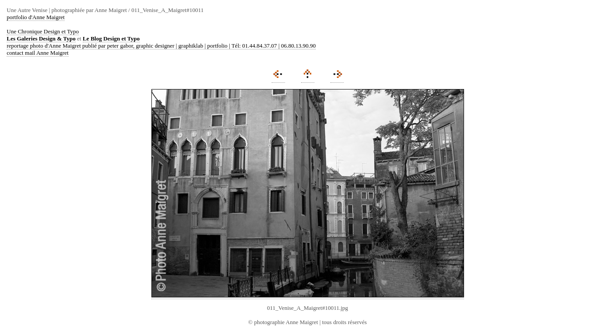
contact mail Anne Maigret (38, 52)
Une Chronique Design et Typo (43, 31)
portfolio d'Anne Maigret (36, 17)
